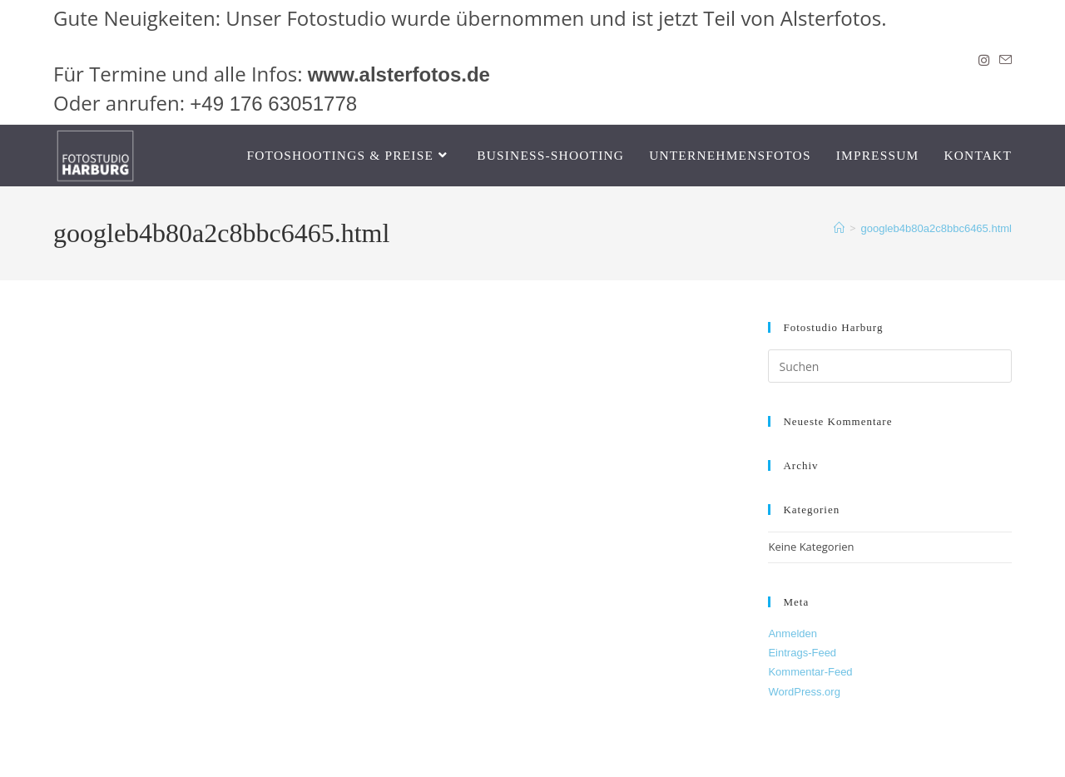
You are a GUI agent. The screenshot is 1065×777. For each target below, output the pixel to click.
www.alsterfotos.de (399, 74)
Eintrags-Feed (802, 652)
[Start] (839, 228)
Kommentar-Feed (810, 672)
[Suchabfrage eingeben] (890, 366)
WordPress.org (804, 691)
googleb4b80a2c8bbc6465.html (936, 228)
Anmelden (792, 633)
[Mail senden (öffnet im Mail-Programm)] (1003, 60)
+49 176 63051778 (273, 103)
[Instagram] (983, 60)
